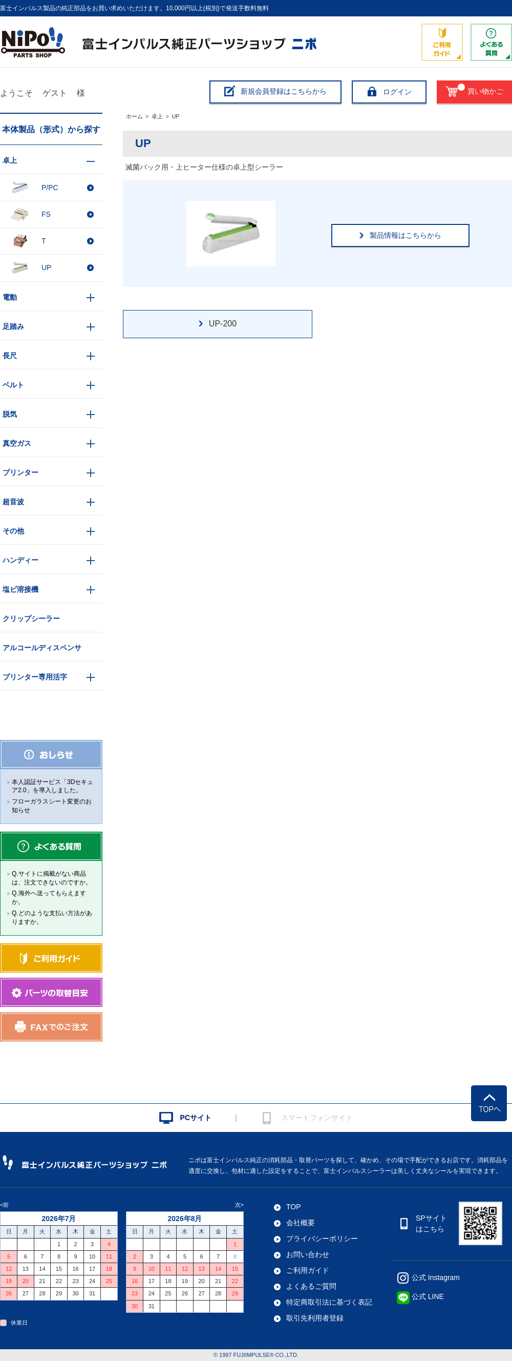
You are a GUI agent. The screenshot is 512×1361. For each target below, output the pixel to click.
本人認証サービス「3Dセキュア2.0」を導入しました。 (52, 786)
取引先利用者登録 (315, 1318)
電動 (10, 297)
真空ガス (17, 443)
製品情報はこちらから (405, 235)
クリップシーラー (31, 618)
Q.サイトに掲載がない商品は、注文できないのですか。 (52, 878)
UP (175, 116)
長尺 (10, 356)
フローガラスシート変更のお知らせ (52, 806)
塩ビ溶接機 (20, 589)
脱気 (10, 414)
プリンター (20, 472)
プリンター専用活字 (35, 677)
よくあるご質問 (311, 1286)
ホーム (134, 116)
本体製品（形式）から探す (51, 129)
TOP (293, 1207)
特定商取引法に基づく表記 (329, 1302)
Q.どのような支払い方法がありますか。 (52, 917)
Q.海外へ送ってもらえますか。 (49, 897)
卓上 (157, 116)
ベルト (13, 385)
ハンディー (20, 560)
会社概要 (300, 1223)
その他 (13, 531)
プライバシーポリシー (322, 1238)
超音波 (13, 502)
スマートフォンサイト (317, 1117)
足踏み (13, 326)
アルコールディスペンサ (42, 648)
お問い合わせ (307, 1254)
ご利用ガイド (307, 1270)
